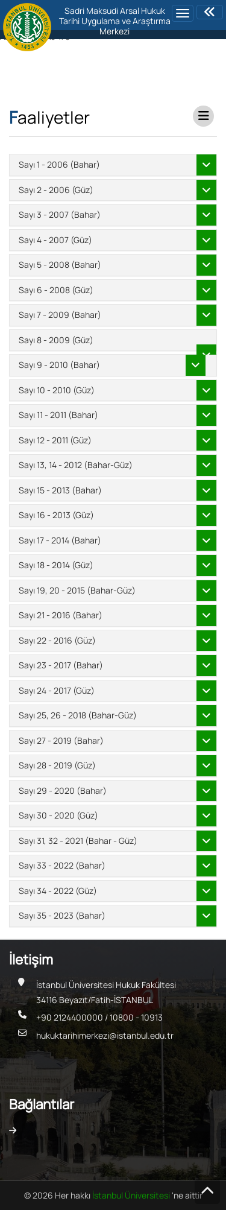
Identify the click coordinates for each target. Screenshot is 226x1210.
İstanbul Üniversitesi (132, 1195)
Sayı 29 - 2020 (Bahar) (63, 790)
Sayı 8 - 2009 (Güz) (56, 340)
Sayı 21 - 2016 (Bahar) (60, 615)
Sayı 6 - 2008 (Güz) (56, 290)
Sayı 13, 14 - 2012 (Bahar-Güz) (76, 464)
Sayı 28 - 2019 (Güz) (57, 765)
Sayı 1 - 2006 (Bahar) (59, 164)
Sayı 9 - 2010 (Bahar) (59, 364)
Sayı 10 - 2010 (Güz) (57, 390)
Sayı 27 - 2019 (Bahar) (61, 740)
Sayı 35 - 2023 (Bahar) (62, 915)
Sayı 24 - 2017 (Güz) (57, 690)
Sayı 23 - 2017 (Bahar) (61, 665)
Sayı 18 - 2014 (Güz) (56, 565)
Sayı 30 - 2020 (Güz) (58, 815)
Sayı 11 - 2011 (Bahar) (58, 414)
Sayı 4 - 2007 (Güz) (55, 239)
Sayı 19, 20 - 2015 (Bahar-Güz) (77, 590)
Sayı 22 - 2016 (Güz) (57, 640)
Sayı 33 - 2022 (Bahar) (62, 865)
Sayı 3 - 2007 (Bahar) (60, 214)
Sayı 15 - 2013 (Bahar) (60, 490)
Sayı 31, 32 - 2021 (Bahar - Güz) (78, 840)
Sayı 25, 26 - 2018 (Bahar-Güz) (78, 715)
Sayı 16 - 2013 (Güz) (56, 515)
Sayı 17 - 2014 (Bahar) (60, 540)
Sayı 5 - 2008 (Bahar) (60, 264)
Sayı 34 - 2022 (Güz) (58, 890)
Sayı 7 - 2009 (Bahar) (60, 314)
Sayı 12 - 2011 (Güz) (55, 440)
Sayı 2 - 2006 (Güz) (56, 189)
